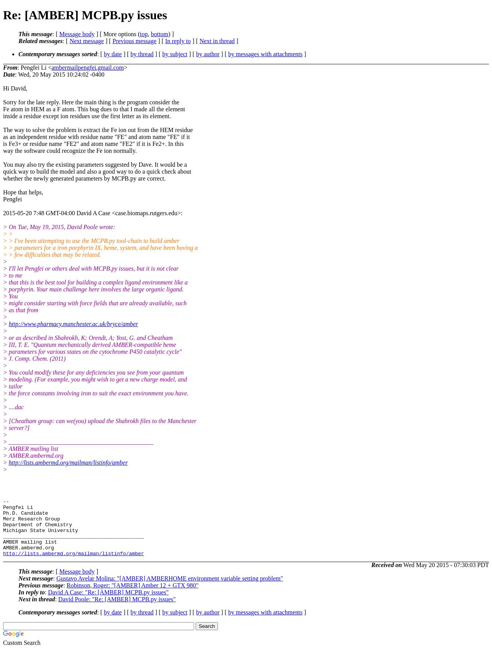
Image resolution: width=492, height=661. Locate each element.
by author (207, 54)
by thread (142, 54)
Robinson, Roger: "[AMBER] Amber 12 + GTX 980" (132, 597)
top (144, 34)
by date (113, 54)
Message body (77, 34)
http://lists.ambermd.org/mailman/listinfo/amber (68, 462)
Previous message (134, 41)
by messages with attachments (265, 54)
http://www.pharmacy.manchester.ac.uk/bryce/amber (73, 324)
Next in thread (217, 41)
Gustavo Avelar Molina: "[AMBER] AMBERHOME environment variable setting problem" (170, 590)
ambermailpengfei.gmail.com (88, 67)
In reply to (178, 41)
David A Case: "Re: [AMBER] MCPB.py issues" (108, 604)
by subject (174, 54)
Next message (87, 41)
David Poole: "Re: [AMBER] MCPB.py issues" (117, 610)
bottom (159, 34)
